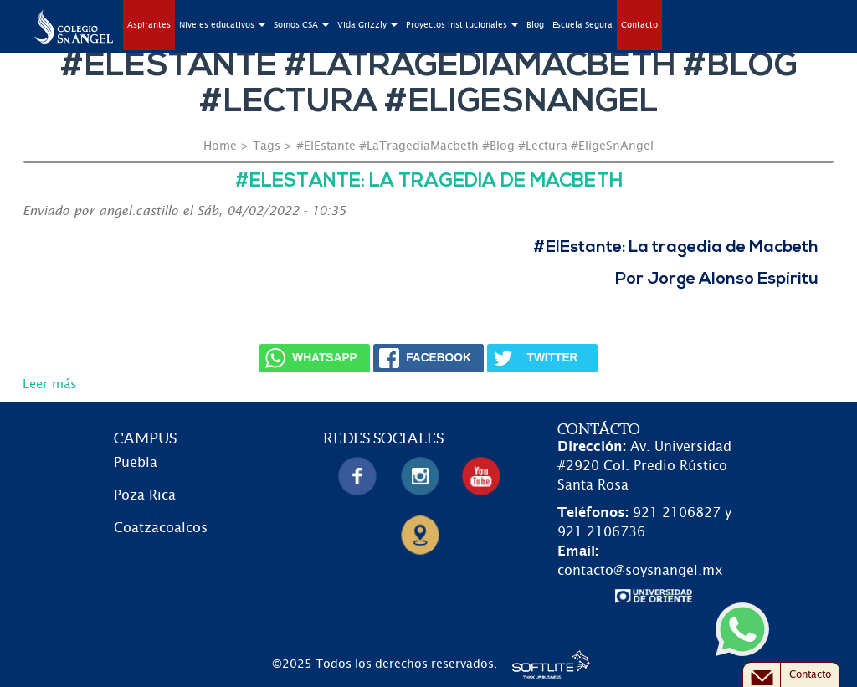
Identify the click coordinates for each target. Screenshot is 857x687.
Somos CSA (301, 25)
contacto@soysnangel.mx (640, 570)
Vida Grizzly (367, 25)
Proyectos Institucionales (462, 25)
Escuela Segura (582, 25)
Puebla (135, 462)
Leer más (50, 384)
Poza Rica (145, 495)
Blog (535, 25)
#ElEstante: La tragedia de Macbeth (429, 182)
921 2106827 (677, 513)
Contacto (639, 25)
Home (220, 146)
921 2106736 (601, 532)
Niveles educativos (222, 25)
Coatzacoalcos (161, 528)
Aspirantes (149, 25)
